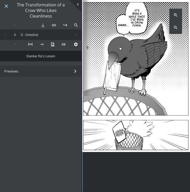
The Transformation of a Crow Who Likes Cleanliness (41, 10)
